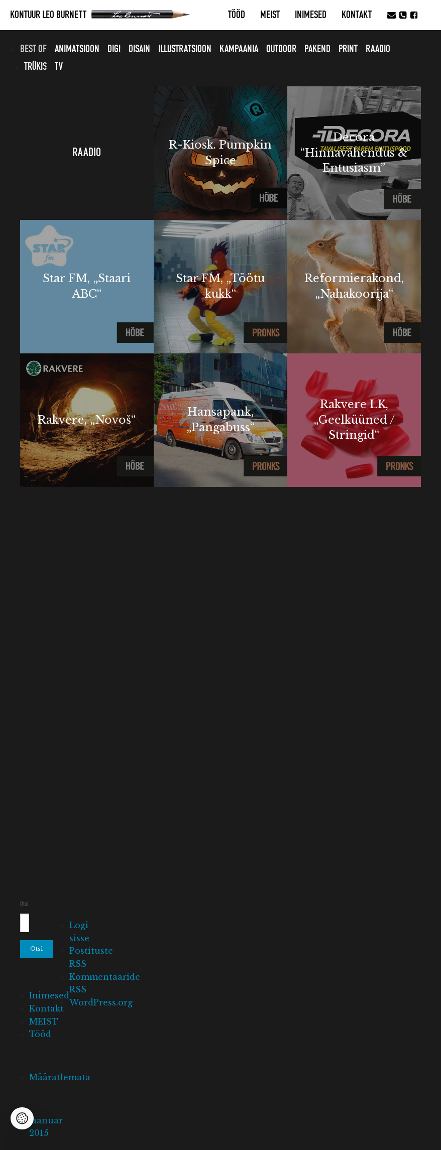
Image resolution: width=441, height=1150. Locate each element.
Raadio (378, 49)
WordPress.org (101, 1002)
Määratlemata (59, 1077)
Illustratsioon (184, 49)
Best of (33, 49)
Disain (139, 49)
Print (348, 49)
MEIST (270, 15)
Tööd (236, 15)
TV (59, 66)
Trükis (35, 66)
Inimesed (310, 15)
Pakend (317, 49)
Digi (114, 49)
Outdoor (281, 49)
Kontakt (357, 15)
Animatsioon (77, 49)
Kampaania (238, 49)
